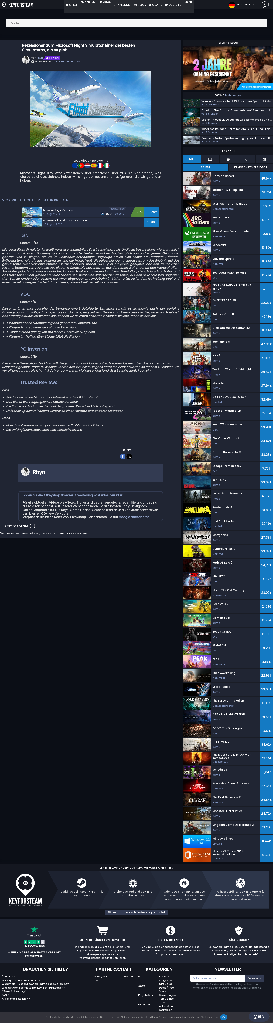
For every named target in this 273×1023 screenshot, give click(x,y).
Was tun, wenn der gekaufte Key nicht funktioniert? (33, 988)
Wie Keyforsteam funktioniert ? (21, 980)
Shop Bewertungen (167, 993)
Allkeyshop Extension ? (16, 998)
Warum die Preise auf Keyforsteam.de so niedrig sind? (35, 984)
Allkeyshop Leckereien (166, 1008)
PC (140, 976)
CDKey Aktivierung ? (14, 991)
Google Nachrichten (134, 551)
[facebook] (122, 490)
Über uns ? (8, 976)
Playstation (145, 995)
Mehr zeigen (233, 95)
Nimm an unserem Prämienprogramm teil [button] (136, 912)
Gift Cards (165, 984)
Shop (96, 980)
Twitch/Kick (100, 976)
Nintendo (144, 1004)
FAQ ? (5, 995)
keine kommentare (68, 61)
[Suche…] (136, 23)
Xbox (141, 986)
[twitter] (129, 490)
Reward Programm (165, 978)
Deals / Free (166, 988)
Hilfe (259, 1017)
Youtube (129, 976)
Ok (223, 1017)
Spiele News (52, 57)
